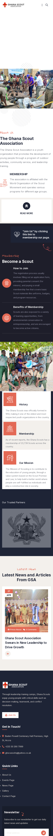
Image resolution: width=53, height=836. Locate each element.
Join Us (12, 715)
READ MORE (26, 213)
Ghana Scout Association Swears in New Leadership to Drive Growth (26, 642)
